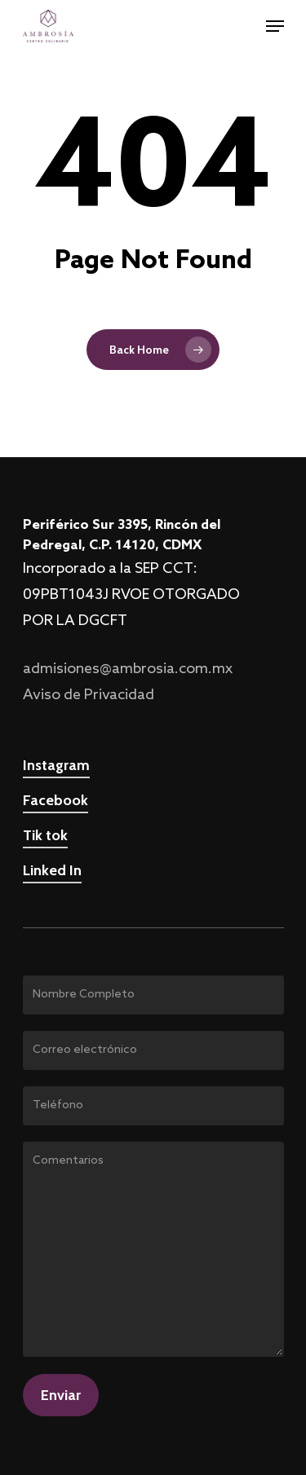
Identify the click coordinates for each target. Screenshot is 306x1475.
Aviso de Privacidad (88, 695)
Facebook (55, 800)
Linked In (52, 870)
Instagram (56, 765)
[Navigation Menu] (275, 26)
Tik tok (45, 835)
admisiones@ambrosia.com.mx (128, 669)
